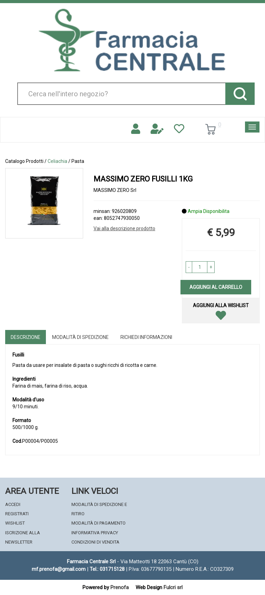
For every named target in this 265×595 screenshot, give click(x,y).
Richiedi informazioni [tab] (146, 337)
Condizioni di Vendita (95, 542)
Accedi (12, 504)
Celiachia (57, 161)
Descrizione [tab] (25, 337)
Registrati (17, 513)
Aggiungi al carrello (215, 287)
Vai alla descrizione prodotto (124, 228)
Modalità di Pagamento (98, 523)
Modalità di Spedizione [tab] (80, 337)
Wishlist (15, 523)
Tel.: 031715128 (107, 569)
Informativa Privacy (94, 532)
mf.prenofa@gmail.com (59, 569)
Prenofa (119, 587)
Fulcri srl (173, 587)
